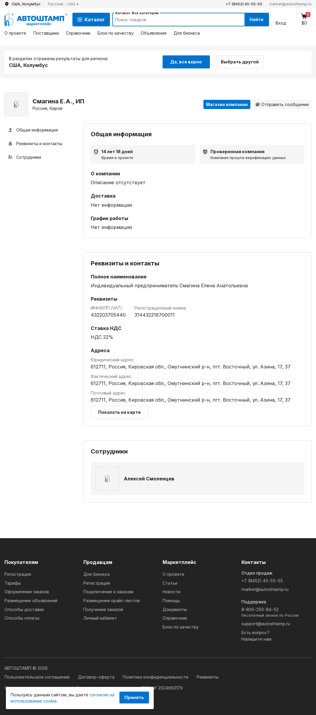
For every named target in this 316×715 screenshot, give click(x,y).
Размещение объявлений (30, 600)
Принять (134, 697)
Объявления (153, 33)
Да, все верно (186, 61)
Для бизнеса (187, 33)
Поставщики (46, 33)
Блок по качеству (116, 33)
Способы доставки (24, 609)
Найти (256, 19)
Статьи (170, 583)
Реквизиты (207, 676)
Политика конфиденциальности (156, 676)
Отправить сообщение (282, 104)
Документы (175, 609)
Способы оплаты (21, 618)
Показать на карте (119, 412)
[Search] (173, 19)
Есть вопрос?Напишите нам (256, 636)
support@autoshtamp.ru (266, 623)
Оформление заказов (26, 591)
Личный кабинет (100, 618)
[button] (63, 4)
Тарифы (12, 583)
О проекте (15, 33)
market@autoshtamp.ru (290, 4)
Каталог (91, 20)
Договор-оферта (97, 676)
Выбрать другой (240, 61)
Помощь (171, 600)
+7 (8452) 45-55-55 (244, 4)
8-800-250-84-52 (277, 612)
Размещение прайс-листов (111, 600)
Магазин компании (227, 104)
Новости (171, 591)
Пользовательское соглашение (37, 676)
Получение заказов (103, 609)
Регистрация (17, 574)
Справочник (78, 33)
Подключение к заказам (108, 591)
